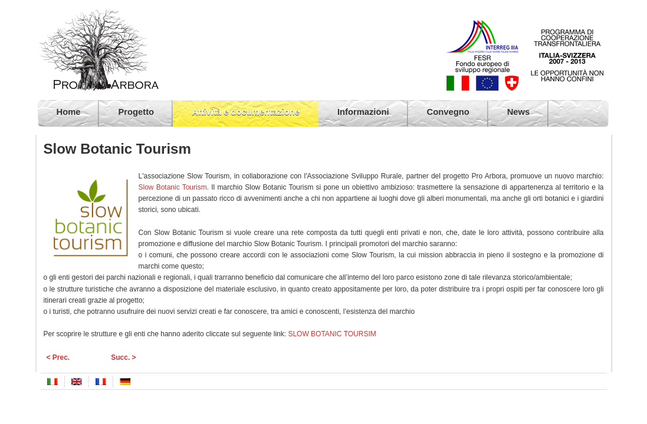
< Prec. (58, 357)
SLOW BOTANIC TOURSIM (332, 334)
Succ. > (123, 357)
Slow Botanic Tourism (173, 187)
